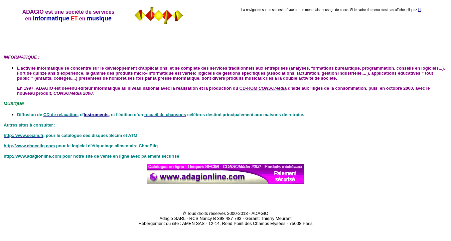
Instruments (96, 114)
